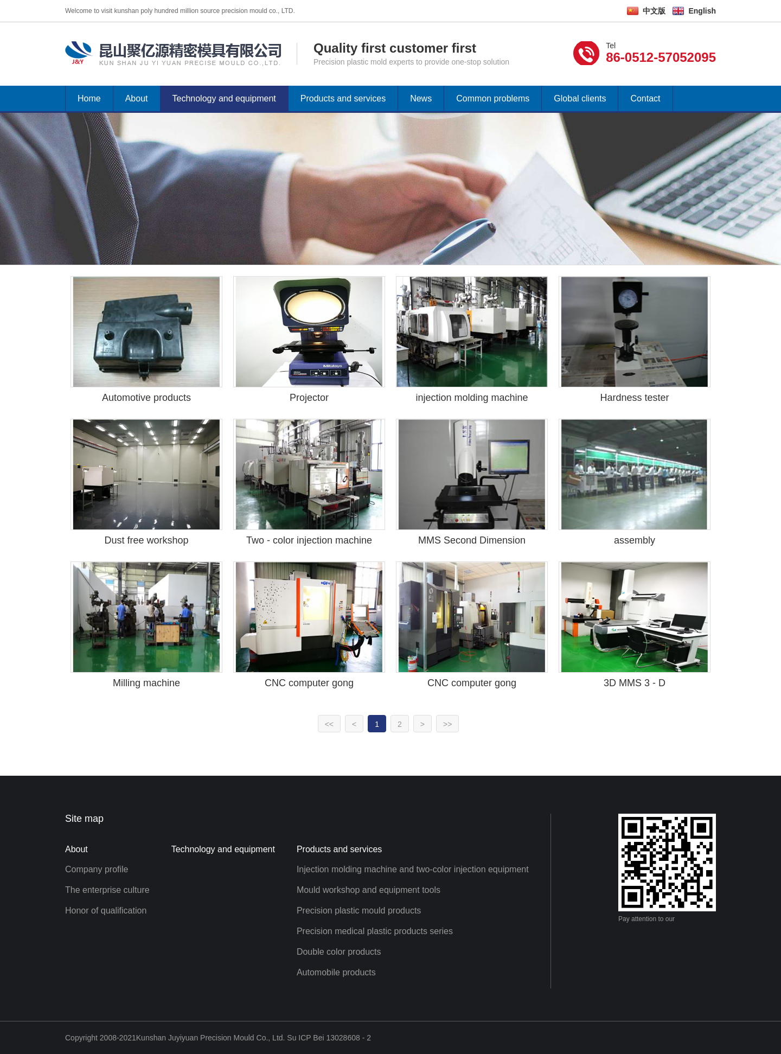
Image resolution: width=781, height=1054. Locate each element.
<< (329, 724)
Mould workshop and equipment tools (368, 890)
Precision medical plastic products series (375, 931)
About (136, 98)
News (421, 98)
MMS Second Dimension (472, 540)
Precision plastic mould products (359, 910)
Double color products (339, 951)
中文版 (654, 11)
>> (447, 724)
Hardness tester (634, 397)
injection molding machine (471, 397)
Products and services (343, 98)
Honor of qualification (105, 910)
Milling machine (146, 683)
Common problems (492, 98)
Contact (645, 98)
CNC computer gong (309, 683)
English (702, 11)
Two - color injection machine (309, 540)
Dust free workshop (146, 540)
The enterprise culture (107, 890)
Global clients (580, 98)
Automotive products (146, 397)
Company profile (97, 869)
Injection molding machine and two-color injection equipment (413, 869)
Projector (309, 397)
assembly (634, 540)
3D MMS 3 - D (634, 683)
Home (89, 98)
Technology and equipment (224, 98)
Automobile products (336, 972)
